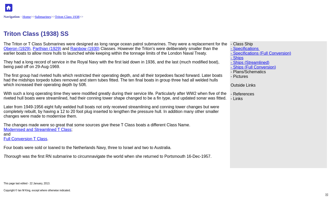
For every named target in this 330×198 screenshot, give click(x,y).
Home (26, 17)
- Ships (236, 58)
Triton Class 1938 (67, 17)
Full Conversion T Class (25, 139)
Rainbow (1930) (85, 48)
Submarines (43, 17)
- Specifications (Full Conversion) (260, 53)
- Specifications (245, 48)
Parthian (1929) (47, 48)
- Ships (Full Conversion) (253, 67)
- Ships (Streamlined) (249, 62)
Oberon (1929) (17, 48)
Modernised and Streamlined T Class (37, 129)
